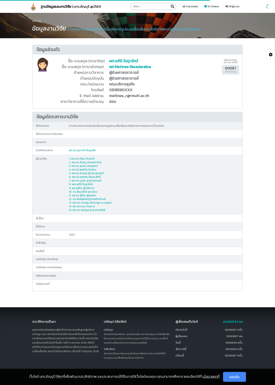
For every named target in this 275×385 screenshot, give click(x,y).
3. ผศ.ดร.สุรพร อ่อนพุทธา (83, 166)
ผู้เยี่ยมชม (182, 336)
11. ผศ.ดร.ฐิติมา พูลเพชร (82, 195)
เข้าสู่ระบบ (232, 6)
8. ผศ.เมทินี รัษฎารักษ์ (81, 184)
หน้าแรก (36, 21)
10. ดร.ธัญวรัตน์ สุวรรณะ (83, 192)
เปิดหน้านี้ (181, 330)
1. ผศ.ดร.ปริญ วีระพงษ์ (82, 159)
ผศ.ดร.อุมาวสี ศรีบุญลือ (82, 150)
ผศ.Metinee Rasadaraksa (130, 67)
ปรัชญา (108, 330)
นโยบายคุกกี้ (211, 376)
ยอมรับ (234, 376)
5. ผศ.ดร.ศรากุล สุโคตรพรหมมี (86, 173)
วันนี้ (178, 343)
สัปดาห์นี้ (181, 349)
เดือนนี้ (180, 355)
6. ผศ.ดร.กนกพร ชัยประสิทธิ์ (85, 177)
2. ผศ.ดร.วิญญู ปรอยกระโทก (85, 162)
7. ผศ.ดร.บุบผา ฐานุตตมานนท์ (85, 181)
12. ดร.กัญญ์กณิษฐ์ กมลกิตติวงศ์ (87, 199)
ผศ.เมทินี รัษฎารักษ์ (123, 61)
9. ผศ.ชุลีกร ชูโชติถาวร (81, 188)
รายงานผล (190, 6)
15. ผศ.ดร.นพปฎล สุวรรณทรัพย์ (87, 210)
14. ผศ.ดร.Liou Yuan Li (82, 206)
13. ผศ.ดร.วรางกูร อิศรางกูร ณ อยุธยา (90, 203)
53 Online (211, 6)
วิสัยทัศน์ (109, 349)
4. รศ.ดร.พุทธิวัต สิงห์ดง (82, 170)
